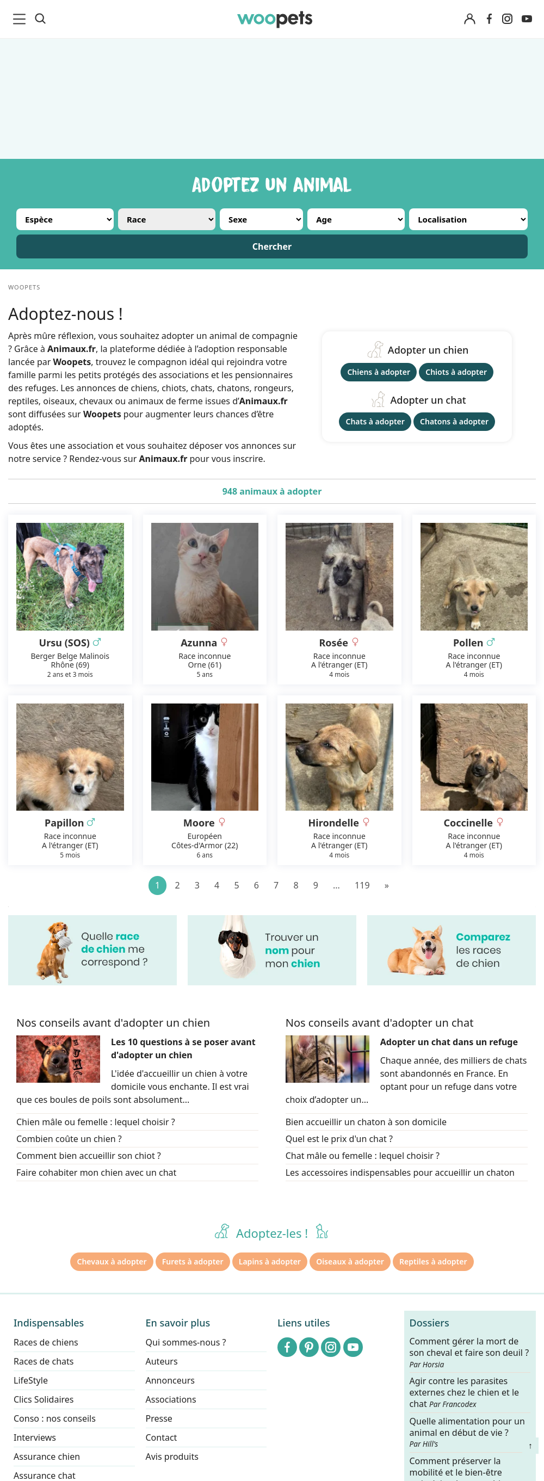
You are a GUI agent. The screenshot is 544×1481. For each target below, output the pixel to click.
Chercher (272, 246)
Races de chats (43, 1361)
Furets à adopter (193, 1261)
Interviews (35, 1437)
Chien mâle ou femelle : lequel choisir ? (95, 1122)
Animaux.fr (163, 459)
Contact (161, 1437)
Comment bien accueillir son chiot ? (88, 1156)
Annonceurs (170, 1380)
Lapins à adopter (270, 1261)
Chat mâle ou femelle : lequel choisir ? (363, 1156)
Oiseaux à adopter (350, 1261)
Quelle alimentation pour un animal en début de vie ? (467, 1432)
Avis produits (172, 1457)
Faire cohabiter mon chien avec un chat (96, 1172)
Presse (159, 1418)
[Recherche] (40, 19)
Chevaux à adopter (111, 1261)
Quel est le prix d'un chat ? (339, 1139)
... (336, 885)
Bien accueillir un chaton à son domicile (366, 1122)
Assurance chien (47, 1457)
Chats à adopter (374, 421)
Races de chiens (46, 1342)
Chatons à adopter (454, 421)
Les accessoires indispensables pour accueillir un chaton (400, 1172)
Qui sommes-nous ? (186, 1342)
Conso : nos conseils (55, 1418)
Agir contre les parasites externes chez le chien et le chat (465, 1392)
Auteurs (162, 1361)
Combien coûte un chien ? (69, 1139)
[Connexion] (469, 19)
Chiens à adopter (378, 372)
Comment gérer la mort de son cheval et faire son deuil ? (469, 1352)
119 (362, 885)
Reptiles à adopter (433, 1261)
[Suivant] (386, 885)
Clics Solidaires (44, 1399)
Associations (171, 1399)
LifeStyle (31, 1380)
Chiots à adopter (456, 372)
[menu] (21, 19)
